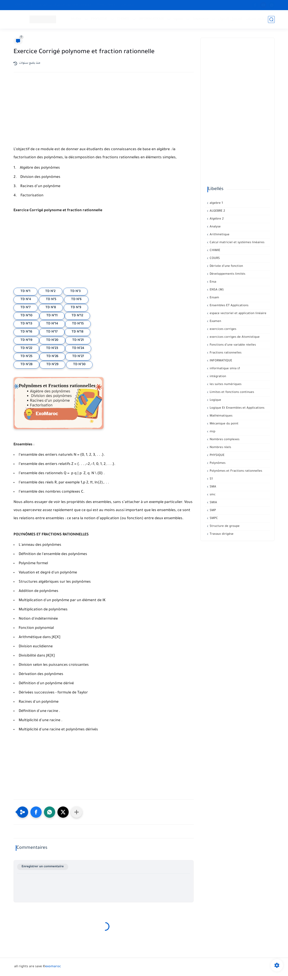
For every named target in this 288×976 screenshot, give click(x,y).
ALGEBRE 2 (217, 211)
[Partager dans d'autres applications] (76, 812)
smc (212, 494)
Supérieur (201, 19)
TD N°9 (76, 308)
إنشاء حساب (256, 19)
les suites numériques (225, 384)
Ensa (212, 282)
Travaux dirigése (221, 534)
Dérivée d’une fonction (226, 266)
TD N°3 (75, 291)
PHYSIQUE (99, 19)
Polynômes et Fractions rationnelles (235, 471)
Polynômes (217, 463)
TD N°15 (78, 324)
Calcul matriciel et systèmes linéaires (236, 242)
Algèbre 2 (216, 219)
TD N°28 (26, 365)
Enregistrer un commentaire (43, 866)
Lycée (178, 19)
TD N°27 (78, 356)
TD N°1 (25, 291)
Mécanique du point (223, 424)
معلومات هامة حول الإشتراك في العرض (64, 5)
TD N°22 (26, 348)
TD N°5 (51, 299)
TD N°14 (52, 324)
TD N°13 (26, 324)
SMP (212, 510)
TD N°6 (76, 299)
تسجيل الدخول (230, 19)
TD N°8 (50, 308)
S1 (211, 479)
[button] (36, 812)
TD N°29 (52, 365)
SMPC (213, 518)
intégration (217, 376)
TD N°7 (25, 308)
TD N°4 (25, 299)
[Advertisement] (104, 115)
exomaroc (53, 967)
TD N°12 (77, 316)
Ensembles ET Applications (228, 305)
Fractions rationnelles (225, 353)
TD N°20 (52, 340)
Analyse (215, 227)
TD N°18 (77, 332)
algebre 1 (216, 203)
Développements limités (227, 274)
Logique (215, 400)
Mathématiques (220, 416)
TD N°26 (52, 356)
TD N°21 (78, 340)
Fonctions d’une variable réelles (232, 345)
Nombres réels (220, 447)
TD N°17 (52, 332)
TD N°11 (52, 316)
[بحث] (271, 19)
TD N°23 (52, 348)
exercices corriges (222, 329)
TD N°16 (26, 332)
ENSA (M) (216, 290)
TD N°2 (50, 291)
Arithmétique (219, 234)
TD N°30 (79, 365)
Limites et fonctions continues (231, 392)
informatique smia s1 (224, 368)
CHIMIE (123, 19)
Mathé (76, 19)
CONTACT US (23, 5)
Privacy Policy (106, 5)
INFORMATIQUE (151, 19)
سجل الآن (127, 5)
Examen (215, 321)
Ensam (214, 297)
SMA (212, 487)
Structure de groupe (224, 526)
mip (212, 431)
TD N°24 (78, 348)
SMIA (213, 502)
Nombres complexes (224, 439)
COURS (214, 258)
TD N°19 (26, 340)
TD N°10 (26, 316)
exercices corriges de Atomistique (234, 337)
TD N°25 (26, 356)
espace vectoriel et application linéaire (237, 313)
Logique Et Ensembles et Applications (236, 408)
